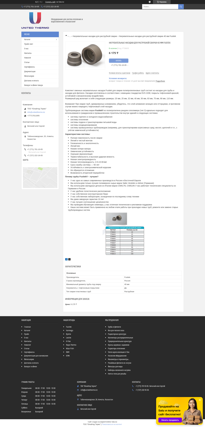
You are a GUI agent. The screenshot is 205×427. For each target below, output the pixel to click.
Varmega (69, 330)
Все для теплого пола (116, 330)
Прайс (26, 334)
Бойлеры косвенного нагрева (119, 370)
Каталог (27, 39)
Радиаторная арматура (117, 334)
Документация (29, 71)
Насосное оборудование (117, 356)
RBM (67, 352)
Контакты (28, 53)
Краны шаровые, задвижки (118, 345)
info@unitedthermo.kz (36, 112)
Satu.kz (114, 422)
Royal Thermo (71, 345)
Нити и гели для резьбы (117, 374)
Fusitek (69, 327)
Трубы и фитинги (114, 327)
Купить (118, 61)
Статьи (26, 62)
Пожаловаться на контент (112, 424)
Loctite (68, 338)
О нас (26, 49)
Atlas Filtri (70, 349)
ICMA (68, 356)
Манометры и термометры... (119, 359)
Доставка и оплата (31, 81)
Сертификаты (29, 67)
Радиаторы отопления (116, 349)
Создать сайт (50, 2)
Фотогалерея (29, 76)
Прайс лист (28, 44)
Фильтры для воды (115, 367)
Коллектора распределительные (120, 338)
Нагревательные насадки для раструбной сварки (95, 36)
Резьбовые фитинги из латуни (119, 363)
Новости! (27, 58)
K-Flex (68, 341)
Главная (27, 327)
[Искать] (181, 6)
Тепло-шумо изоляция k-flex (118, 352)
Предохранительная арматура (120, 341)
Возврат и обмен (30, 367)
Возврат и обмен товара (33, 85)
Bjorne (68, 334)
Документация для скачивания (36, 356)
